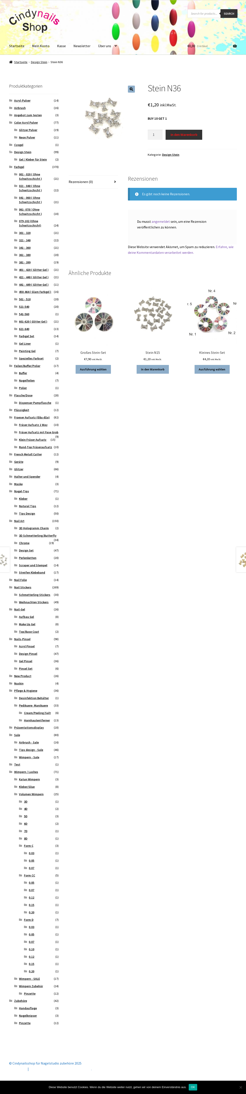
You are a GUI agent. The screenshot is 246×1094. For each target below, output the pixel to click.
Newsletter (81, 46)
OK (193, 1087)
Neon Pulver (27, 137)
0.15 (31, 905)
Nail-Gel (19, 609)
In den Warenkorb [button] (153, 369)
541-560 (24, 314)
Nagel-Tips (21, 491)
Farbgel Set (26, 336)
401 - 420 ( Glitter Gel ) (34, 270)
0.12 (31, 897)
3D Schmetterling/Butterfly (37, 535)
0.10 (31, 949)
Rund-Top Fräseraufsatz (35, 447)
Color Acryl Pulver (26, 122)
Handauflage (28, 1008)
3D (25, 802)
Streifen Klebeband (32, 572)
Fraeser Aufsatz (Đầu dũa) (32, 417)
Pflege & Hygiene (25, 691)
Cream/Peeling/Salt (37, 713)
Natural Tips (27, 506)
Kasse (61, 46)
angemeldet (161, 221)
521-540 (24, 307)
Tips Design (27, 513)
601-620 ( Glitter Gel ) (33, 321)
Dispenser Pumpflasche (35, 403)
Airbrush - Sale (29, 742)
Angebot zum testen (28, 115)
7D (25, 831)
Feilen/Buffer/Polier (27, 366)
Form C (28, 846)
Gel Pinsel (25, 661)
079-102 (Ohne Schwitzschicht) (30, 223)
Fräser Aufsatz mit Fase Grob (38, 432)
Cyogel (18, 145)
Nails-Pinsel (22, 639)
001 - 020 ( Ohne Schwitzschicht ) (30, 176)
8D (25, 838)
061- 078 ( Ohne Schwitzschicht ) (30, 211)
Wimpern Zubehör (31, 986)
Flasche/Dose (23, 395)
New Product (22, 676)
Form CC (29, 875)
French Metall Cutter (28, 454)
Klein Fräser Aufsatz (32, 440)
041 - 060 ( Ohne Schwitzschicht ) (30, 200)
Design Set (26, 550)
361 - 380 (25, 255)
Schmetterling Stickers (34, 595)
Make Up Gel (27, 624)
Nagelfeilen (27, 380)
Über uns (104, 46)
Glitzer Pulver (28, 130)
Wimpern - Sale (29, 757)
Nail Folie (20, 580)
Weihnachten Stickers (34, 602)
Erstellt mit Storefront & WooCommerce (60, 1069)
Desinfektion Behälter (34, 698)
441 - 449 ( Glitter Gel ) (34, 285)
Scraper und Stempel (33, 565)
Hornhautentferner (37, 720)
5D (25, 816)
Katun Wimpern (29, 779)
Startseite (16, 46)
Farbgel (19, 167)
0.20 (31, 912)
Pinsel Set (25, 669)
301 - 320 (25, 233)
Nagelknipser (28, 1016)
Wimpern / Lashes (26, 772)
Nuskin (19, 683)
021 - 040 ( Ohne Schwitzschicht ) (30, 188)
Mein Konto (40, 46)
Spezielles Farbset (31, 358)
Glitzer (18, 469)
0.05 (31, 860)
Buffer (23, 373)
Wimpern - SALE (29, 979)
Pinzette (30, 993)
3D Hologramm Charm (34, 528)
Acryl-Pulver (22, 100)
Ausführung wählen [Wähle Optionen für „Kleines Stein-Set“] (212, 369)
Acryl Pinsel (27, 646)
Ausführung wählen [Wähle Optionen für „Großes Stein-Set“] (93, 369)
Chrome (24, 543)
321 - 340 (25, 240)
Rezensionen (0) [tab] (81, 182)
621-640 (24, 329)
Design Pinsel (28, 654)
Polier (23, 388)
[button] (131, 89)
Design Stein (39, 62)
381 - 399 (25, 262)
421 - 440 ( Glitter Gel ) (34, 277)
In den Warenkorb (184, 134)
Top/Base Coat (29, 632)
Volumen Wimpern (31, 794)
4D (25, 809)
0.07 (31, 868)
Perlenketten (27, 558)
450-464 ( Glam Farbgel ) (35, 292)
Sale (17, 735)
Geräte (18, 462)
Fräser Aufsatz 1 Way (33, 425)
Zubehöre (20, 1001)
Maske (18, 484)
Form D (29, 920)
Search (229, 14)
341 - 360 (25, 248)
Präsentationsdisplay (29, 727)
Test (17, 764)
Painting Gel (27, 351)
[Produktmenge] (155, 135)
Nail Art (19, 521)
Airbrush (20, 108)
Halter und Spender (27, 477)
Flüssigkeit (21, 410)
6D (25, 824)
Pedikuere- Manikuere (33, 705)
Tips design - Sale (31, 750)
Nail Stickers (22, 587)
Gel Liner (25, 344)
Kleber (23, 499)
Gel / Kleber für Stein (33, 159)
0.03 (31, 853)
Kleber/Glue (27, 787)
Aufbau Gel (26, 617)
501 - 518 (25, 299)
